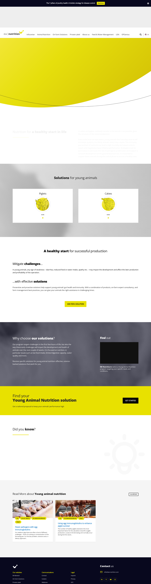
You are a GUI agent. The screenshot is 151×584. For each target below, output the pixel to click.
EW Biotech (16, 555)
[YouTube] (110, 559)
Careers (44, 558)
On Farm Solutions (18, 558)
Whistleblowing (75, 565)
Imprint (73, 555)
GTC (72, 561)
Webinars (45, 561)
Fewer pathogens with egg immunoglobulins (26, 507)
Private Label (17, 561)
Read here (101, 3)
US (148, 14)
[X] (106, 559)
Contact (44, 555)
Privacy (73, 558)
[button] (141, 13)
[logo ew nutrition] (14, 12)
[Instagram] (115, 559)
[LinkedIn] (101, 559)
